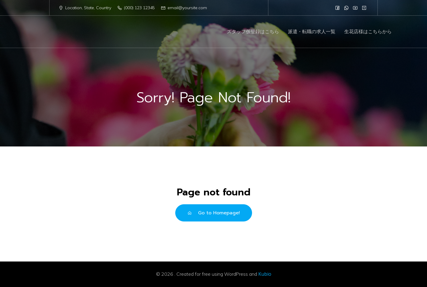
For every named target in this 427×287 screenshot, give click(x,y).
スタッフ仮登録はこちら (253, 32)
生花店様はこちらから (368, 32)
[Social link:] (337, 7)
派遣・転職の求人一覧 (311, 32)
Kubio (264, 274)
